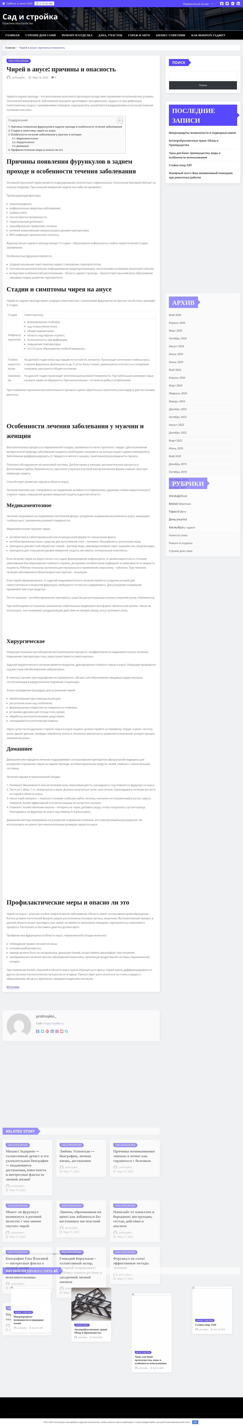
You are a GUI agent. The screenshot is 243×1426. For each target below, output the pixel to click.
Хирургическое (25, 142)
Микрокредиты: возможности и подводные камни (202, 133)
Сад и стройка (30, 16)
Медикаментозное (27, 138)
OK (195, 1422)
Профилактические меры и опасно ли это (37, 149)
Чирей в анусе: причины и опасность (42, 47)
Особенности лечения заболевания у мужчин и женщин (46, 134)
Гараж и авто (139, 35)
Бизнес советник (171, 35)
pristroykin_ (19, 77)
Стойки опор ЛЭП (180, 165)
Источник (13, 987)
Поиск (178, 62)
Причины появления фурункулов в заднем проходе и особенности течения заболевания (66, 126)
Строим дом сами (40, 35)
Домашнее (22, 145)
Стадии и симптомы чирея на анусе (33, 130)
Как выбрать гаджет (208, 35)
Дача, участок (110, 35)
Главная (12, 35)
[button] (118, 121)
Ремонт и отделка (77, 35)
